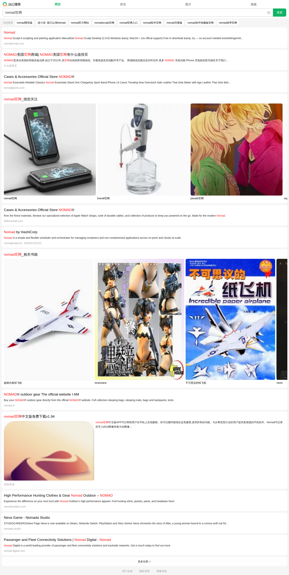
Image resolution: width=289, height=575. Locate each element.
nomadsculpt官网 (104, 22)
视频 (254, 4)
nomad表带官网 (228, 22)
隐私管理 (144, 571)
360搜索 (12, 4)
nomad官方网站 (80, 22)
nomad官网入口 (129, 22)
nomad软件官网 (152, 22)
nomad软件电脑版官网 (201, 22)
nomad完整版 (174, 22)
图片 (188, 4)
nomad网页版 (24, 22)
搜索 (280, 12)
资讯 (123, 4)
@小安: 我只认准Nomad (52, 22)
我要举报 (161, 571)
